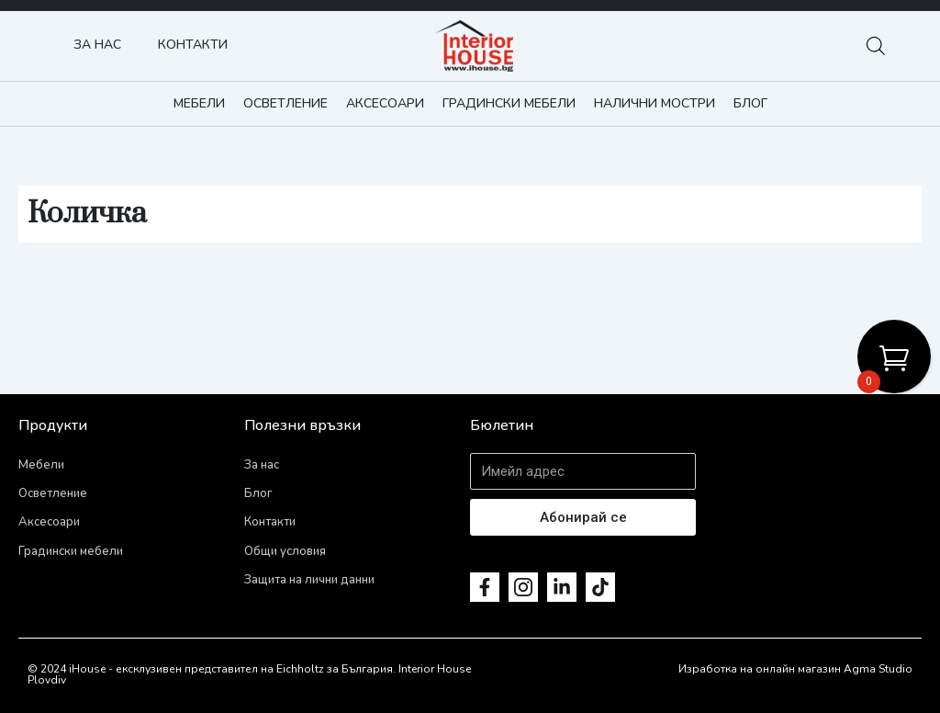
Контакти (193, 45)
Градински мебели (509, 103)
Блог (750, 103)
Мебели (199, 103)
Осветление (285, 103)
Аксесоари (385, 103)
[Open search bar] (876, 46)
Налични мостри (654, 103)
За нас (97, 45)
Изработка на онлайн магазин (759, 669)
